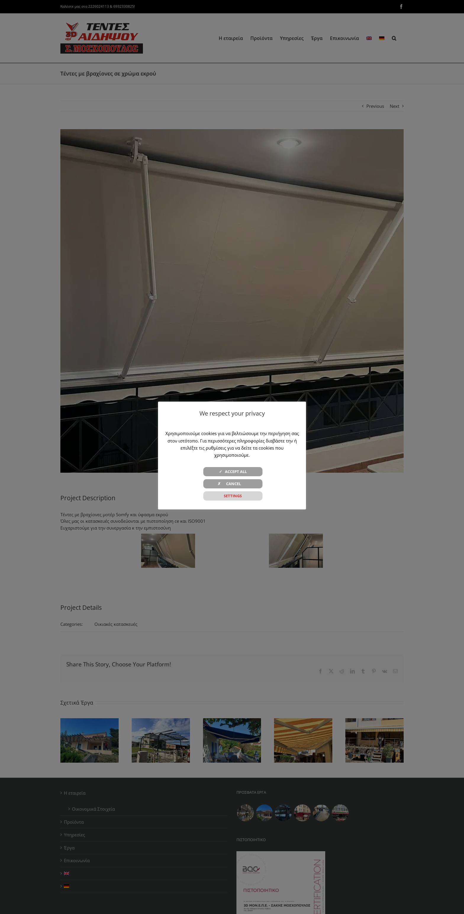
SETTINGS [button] (233, 495)
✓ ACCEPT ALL (233, 471)
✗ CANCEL (233, 483)
